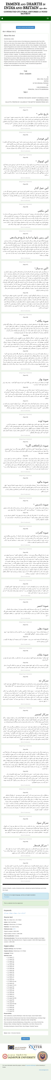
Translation (6, 897)
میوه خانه (6, 913)
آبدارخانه (23, 913)
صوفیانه (15, 913)
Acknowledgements (43, 1070)
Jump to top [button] (25, 1038)
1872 (14, 929)
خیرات (19, 913)
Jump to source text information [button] (25, 27)
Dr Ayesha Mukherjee (30, 1065)
